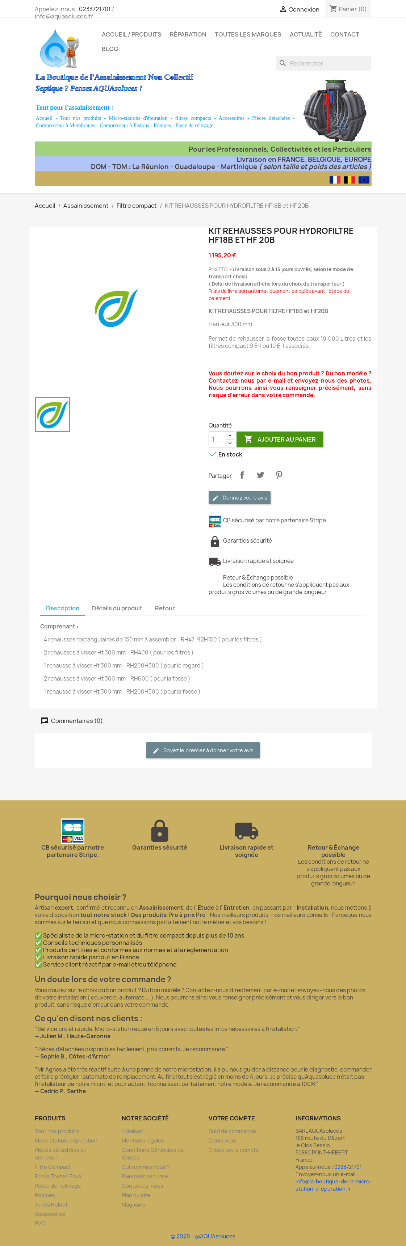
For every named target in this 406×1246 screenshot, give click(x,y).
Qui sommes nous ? (146, 1166)
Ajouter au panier (280, 439)
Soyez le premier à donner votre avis (203, 750)
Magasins (133, 1204)
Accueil (44, 118)
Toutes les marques (248, 34)
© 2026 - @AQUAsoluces (203, 1236)
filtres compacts (193, 118)
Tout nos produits (80, 118)
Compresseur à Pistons (124, 125)
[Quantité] (217, 439)
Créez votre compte (234, 1149)
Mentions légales (143, 1140)
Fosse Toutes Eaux (58, 1176)
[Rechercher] (323, 63)
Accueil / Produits (132, 34)
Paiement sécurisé (145, 1176)
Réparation (188, 34)
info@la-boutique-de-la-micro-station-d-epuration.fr (334, 1185)
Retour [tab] (165, 608)
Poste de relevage (194, 125)
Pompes (162, 125)
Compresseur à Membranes (65, 125)
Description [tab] (62, 608)
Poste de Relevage (58, 1185)
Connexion (222, 1140)
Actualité (306, 34)
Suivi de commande (232, 1131)
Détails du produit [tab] (117, 608)
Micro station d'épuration (66, 1140)
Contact (344, 34)
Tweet (260, 475)
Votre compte (232, 1118)
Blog (110, 49)
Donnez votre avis (239, 498)
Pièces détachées (271, 118)
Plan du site (136, 1195)
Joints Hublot (51, 1204)
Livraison (132, 1131)
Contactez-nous (142, 1185)
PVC (40, 1223)
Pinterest (279, 475)
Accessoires (231, 118)
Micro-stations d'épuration (138, 118)
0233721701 (95, 9)
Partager (242, 475)
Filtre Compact (53, 1166)
